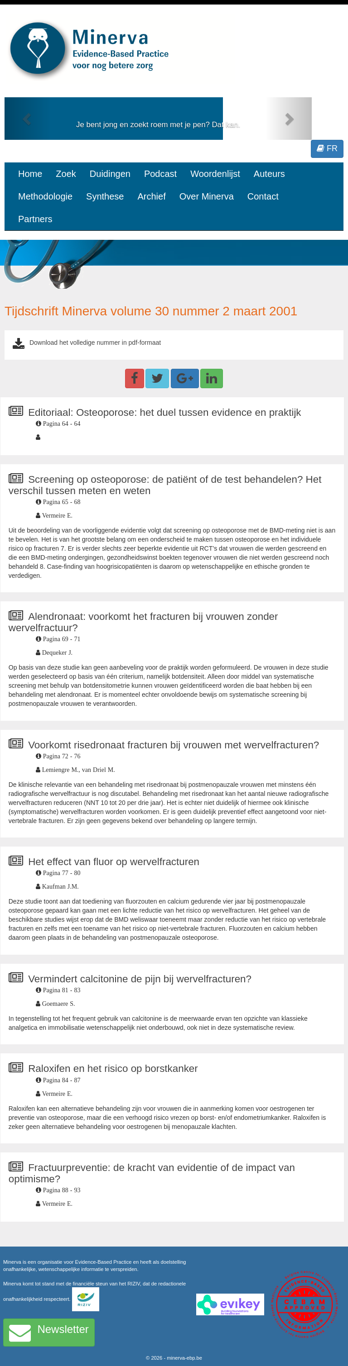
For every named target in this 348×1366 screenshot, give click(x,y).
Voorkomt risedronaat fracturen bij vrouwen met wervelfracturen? (173, 745)
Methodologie (45, 196)
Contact (263, 196)
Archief (151, 196)
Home (30, 174)
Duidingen (110, 174)
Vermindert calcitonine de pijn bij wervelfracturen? (139, 979)
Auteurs (269, 174)
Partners (35, 219)
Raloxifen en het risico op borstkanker (113, 1068)
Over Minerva (206, 196)
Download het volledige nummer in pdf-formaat (95, 342)
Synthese (105, 196)
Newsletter (49, 1332)
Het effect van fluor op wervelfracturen (113, 861)
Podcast (160, 174)
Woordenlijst (215, 174)
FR (327, 148)
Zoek (66, 174)
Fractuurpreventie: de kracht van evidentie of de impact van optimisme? (152, 1173)
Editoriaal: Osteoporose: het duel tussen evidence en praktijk (164, 412)
